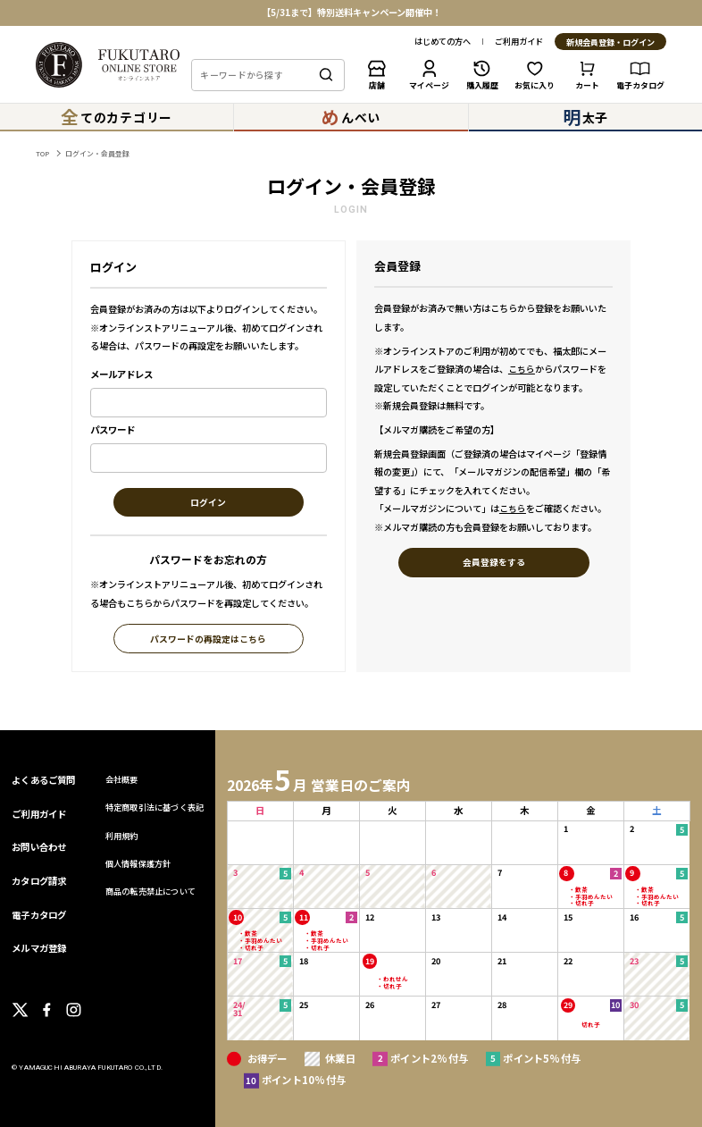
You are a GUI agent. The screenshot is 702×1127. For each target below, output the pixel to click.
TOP (42, 153)
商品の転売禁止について (150, 891)
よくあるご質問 (43, 779)
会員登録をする (494, 563)
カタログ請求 (39, 880)
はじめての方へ (442, 42)
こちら (521, 369)
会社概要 (121, 779)
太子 (585, 117)
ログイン (208, 503)
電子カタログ (39, 914)
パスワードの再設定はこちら (208, 639)
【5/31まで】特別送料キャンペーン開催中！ (351, 12)
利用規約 (121, 835)
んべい (351, 117)
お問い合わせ (39, 847)
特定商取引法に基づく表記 (154, 807)
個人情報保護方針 (138, 863)
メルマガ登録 (39, 948)
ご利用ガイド (519, 42)
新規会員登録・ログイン (610, 42)
